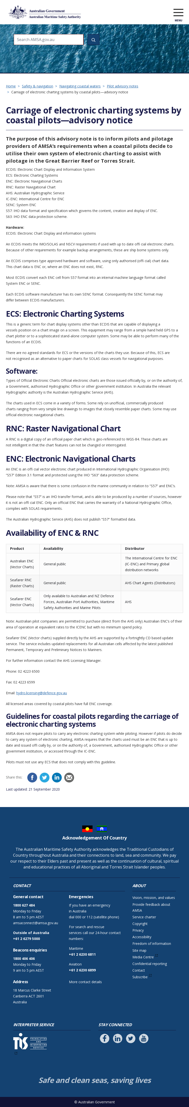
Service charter (144, 917)
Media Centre (143, 957)
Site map (139, 950)
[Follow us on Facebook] (104, 1038)
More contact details (85, 981)
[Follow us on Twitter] (130, 1038)
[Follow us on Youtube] (143, 1038)
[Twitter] (44, 777)
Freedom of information (151, 943)
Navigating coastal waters (80, 86)
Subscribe (140, 977)
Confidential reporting (149, 963)
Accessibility (141, 937)
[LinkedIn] (57, 777)
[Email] (69, 777)
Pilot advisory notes (122, 86)
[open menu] (178, 13)
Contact (138, 970)
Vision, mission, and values (153, 897)
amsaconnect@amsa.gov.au (35, 923)
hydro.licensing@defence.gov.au (41, 693)
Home (11, 86)
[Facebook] (32, 777)
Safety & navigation (37, 86)
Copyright (140, 923)
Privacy (138, 930)
